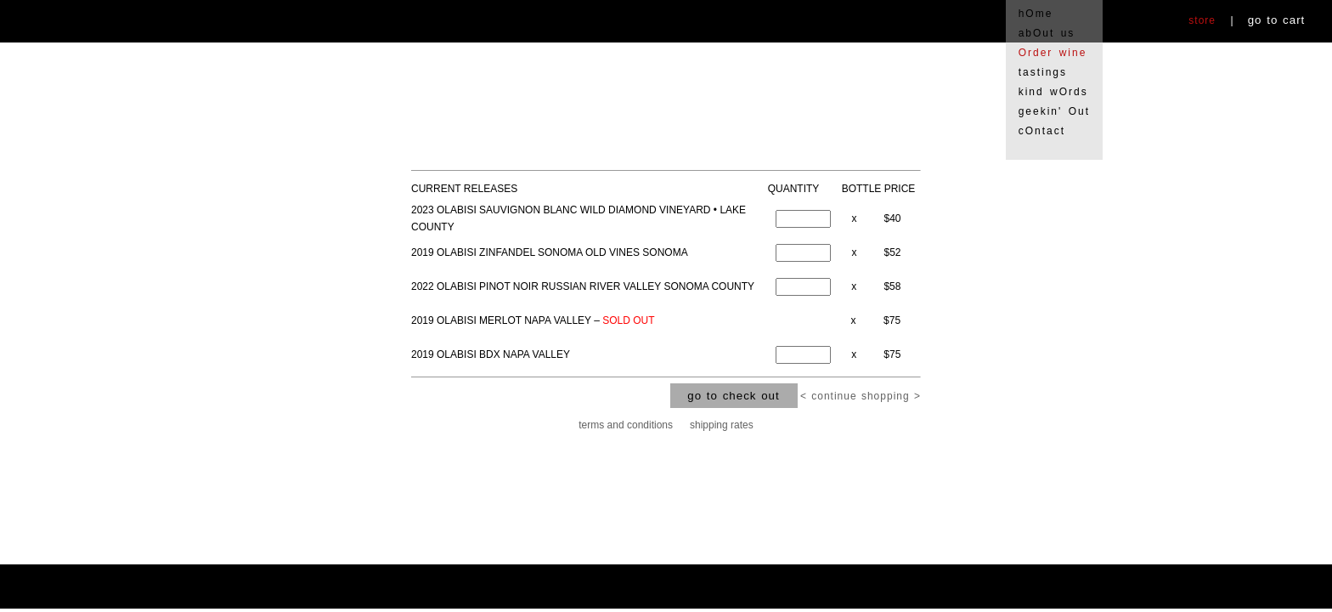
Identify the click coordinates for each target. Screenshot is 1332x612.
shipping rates (721, 425)
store (1202, 20)
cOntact (1042, 131)
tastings (1043, 72)
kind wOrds (1053, 92)
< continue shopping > (860, 396)
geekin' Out (1054, 111)
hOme (1036, 14)
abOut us (1047, 33)
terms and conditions (626, 425)
